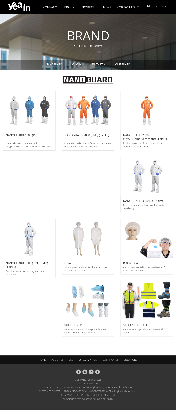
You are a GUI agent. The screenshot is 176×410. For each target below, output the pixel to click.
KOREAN (135, 7)
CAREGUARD (122, 64)
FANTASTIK (98, 64)
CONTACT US (126, 7)
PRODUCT (88, 7)
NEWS (107, 7)
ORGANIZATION (88, 359)
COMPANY (50, 7)
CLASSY (76, 64)
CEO (71, 359)
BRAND (69, 7)
